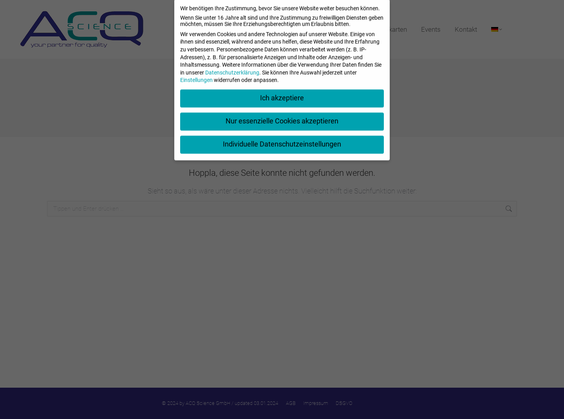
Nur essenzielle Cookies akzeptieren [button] (282, 114)
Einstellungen (196, 73)
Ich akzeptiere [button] (282, 91)
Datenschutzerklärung (232, 66)
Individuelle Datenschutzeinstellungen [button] (282, 137)
